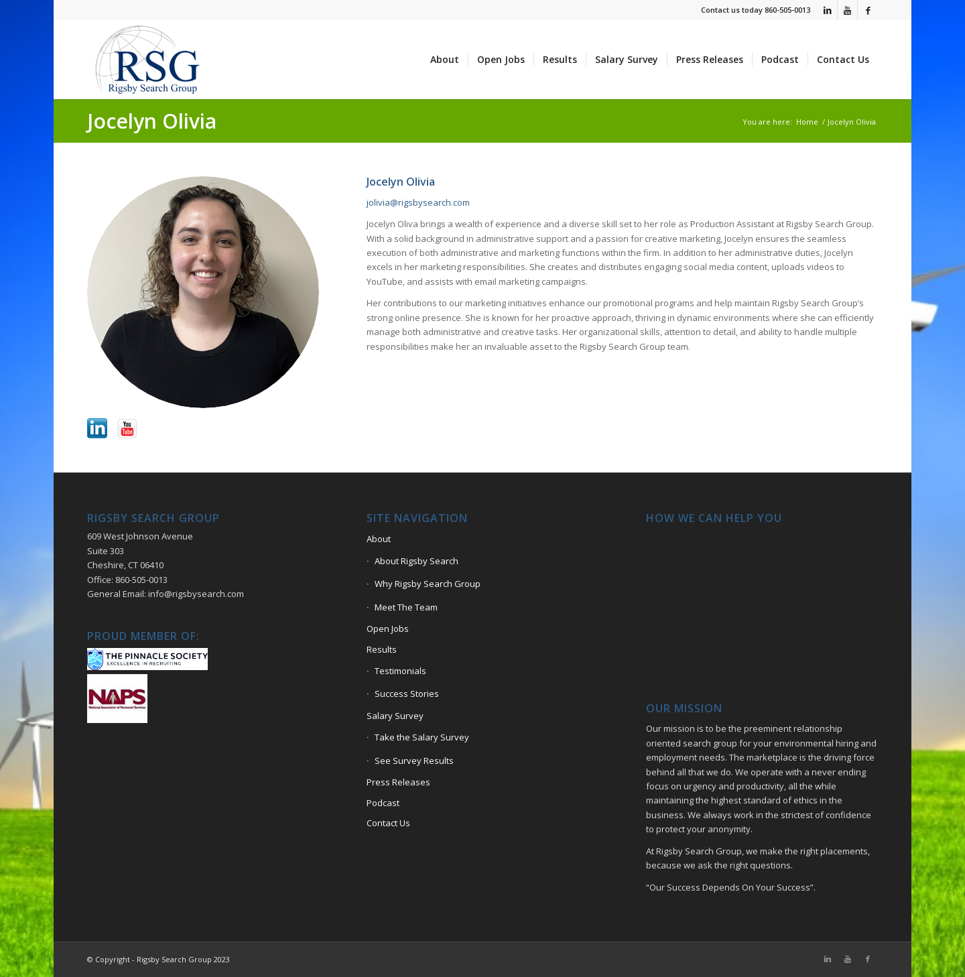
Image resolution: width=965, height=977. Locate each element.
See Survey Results (414, 761)
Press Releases (398, 782)
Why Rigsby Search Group (427, 584)
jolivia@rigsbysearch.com (418, 202)
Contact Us (388, 823)
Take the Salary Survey (422, 737)
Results (382, 649)
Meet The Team (406, 607)
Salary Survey (395, 716)
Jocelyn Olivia (151, 121)
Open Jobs (388, 629)
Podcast (383, 803)
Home (807, 122)
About (379, 539)
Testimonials (400, 671)
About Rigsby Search (416, 561)
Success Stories (407, 694)
